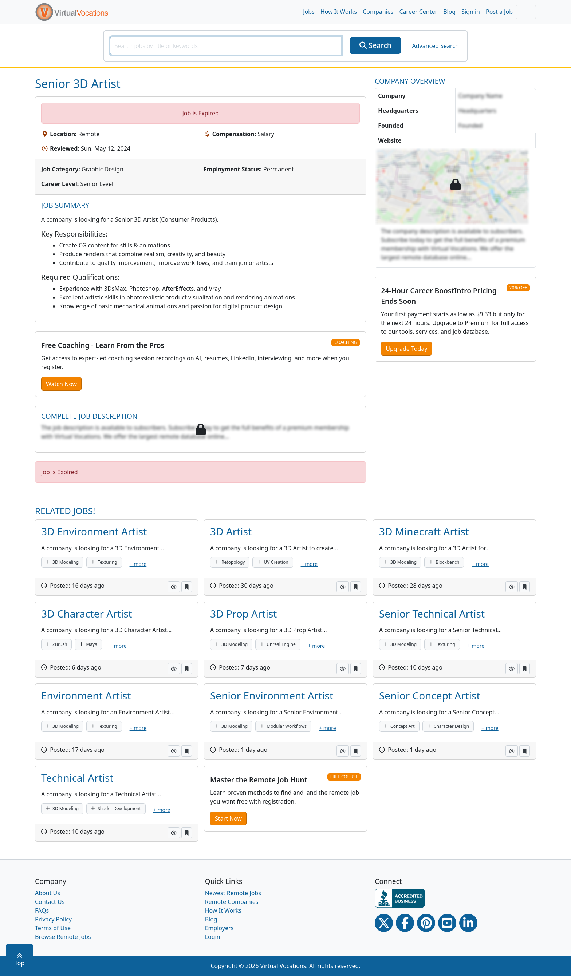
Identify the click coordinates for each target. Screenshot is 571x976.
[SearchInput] (225, 46)
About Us (47, 893)
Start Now (228, 818)
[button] (174, 586)
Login (212, 937)
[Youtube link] (447, 923)
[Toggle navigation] (526, 12)
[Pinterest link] (426, 923)
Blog (449, 12)
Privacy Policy (53, 919)
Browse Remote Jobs (63, 937)
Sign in (470, 12)
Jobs (309, 12)
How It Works (338, 12)
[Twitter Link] (384, 923)
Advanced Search (435, 46)
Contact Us (49, 902)
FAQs (42, 910)
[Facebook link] (405, 923)
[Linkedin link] (468, 923)
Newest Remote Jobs (233, 893)
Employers (219, 928)
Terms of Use (53, 928)
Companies (378, 12)
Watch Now (61, 384)
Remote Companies (232, 902)
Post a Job (499, 12)
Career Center (418, 12)
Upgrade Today (406, 349)
